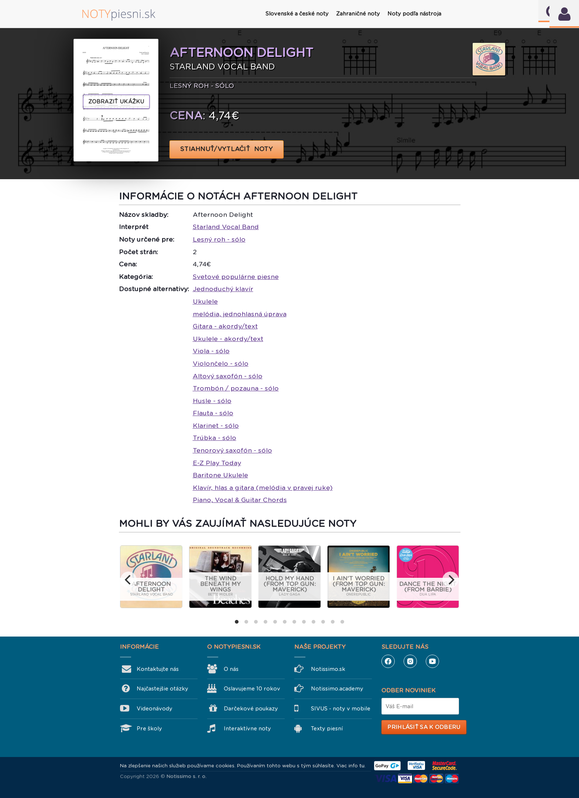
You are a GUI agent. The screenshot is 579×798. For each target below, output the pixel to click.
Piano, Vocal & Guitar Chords (240, 500)
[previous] (128, 580)
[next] (450, 580)
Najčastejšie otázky (162, 689)
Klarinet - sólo (216, 425)
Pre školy (149, 729)
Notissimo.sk (328, 669)
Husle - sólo (212, 401)
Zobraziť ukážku (116, 102)
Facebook (388, 661)
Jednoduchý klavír (223, 289)
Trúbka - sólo (214, 437)
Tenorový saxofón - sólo (232, 450)
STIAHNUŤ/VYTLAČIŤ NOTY (226, 149)
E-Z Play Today (217, 463)
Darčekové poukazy (251, 709)
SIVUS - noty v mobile (340, 709)
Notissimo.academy (337, 689)
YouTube (432, 661)
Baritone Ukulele (220, 475)
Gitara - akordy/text (225, 326)
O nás (231, 669)
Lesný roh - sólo (219, 239)
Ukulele (205, 301)
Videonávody (154, 709)
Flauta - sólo (213, 413)
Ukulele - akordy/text (228, 338)
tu (361, 765)
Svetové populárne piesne (236, 276)
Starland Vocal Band (226, 227)
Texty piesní (327, 729)
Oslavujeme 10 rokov (252, 689)
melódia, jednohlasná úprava (240, 314)
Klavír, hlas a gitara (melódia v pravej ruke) (263, 487)
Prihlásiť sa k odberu (423, 727)
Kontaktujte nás (158, 669)
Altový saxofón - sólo (228, 376)
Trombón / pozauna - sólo (236, 388)
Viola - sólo (211, 351)
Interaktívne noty (247, 729)
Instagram (410, 661)
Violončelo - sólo (221, 363)
